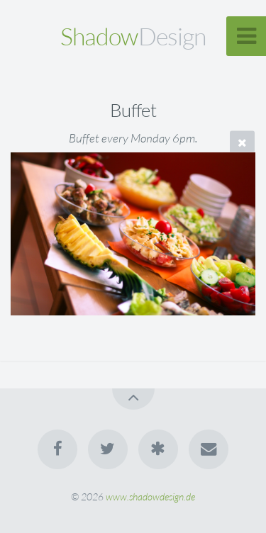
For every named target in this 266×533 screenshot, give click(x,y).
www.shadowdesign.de (150, 496)
